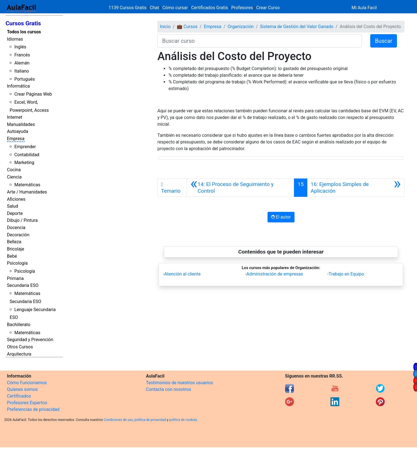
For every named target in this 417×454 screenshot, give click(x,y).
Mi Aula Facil (364, 7)
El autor (281, 217)
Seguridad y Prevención (30, 339)
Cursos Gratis (23, 23)
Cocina (14, 169)
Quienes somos (22, 389)
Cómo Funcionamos (27, 382)
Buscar (383, 41)
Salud (12, 206)
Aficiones (16, 199)
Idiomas (15, 39)
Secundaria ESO (22, 285)
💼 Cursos (187, 26)
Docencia (16, 227)
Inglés (20, 46)
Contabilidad (26, 154)
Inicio (165, 26)
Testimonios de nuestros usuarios (179, 382)
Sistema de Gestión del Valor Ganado (296, 26)
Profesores (242, 7)
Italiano (21, 71)
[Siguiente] (355, 187)
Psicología (17, 263)
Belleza (14, 241)
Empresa (15, 138)
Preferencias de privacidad (33, 409)
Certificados (19, 396)
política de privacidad (150, 420)
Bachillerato (18, 324)
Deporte (15, 213)
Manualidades (21, 124)
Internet (14, 117)
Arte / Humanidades (27, 192)
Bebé (12, 256)
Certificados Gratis (209, 7)
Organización (241, 26)
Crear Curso (267, 7)
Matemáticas (27, 184)
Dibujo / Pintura (22, 220)
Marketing (24, 162)
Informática (18, 86)
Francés (22, 55)
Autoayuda (17, 131)
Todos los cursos (24, 31)
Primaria (15, 278)
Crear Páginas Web (33, 94)
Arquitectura (19, 354)
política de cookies (183, 420)
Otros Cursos (20, 346)
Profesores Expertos (27, 402)
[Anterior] (240, 187)
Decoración (18, 234)
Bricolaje (15, 249)
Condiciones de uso (118, 420)
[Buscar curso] (259, 41)
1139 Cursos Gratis (128, 7)
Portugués (24, 79)
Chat (154, 7)
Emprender (25, 146)
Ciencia (14, 177)
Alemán (21, 63)
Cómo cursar (175, 7)
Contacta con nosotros (168, 389)
